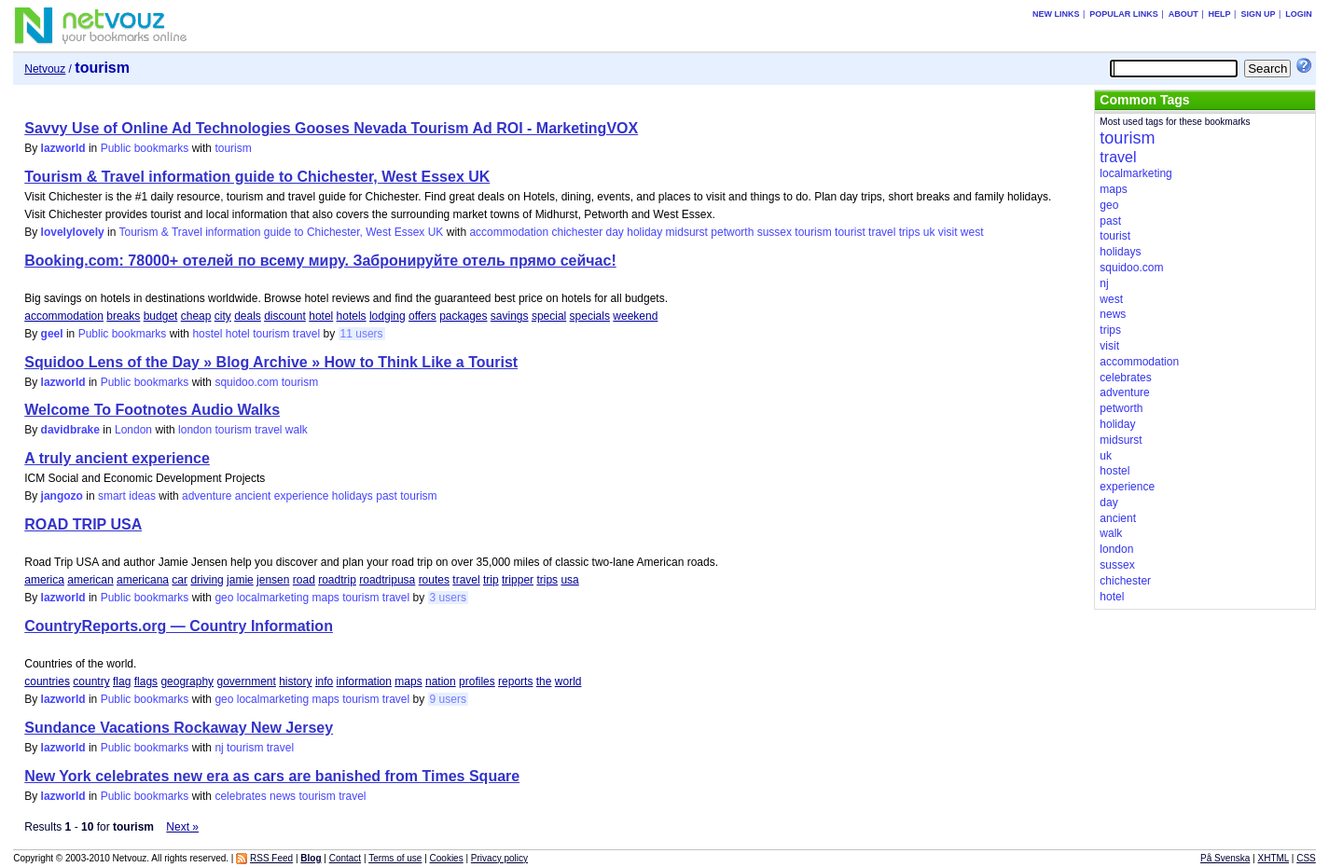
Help (1220, 14)
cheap (196, 316)
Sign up (1257, 14)
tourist (850, 232)
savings (510, 316)
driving (206, 579)
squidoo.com (246, 382)
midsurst (687, 232)
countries (47, 681)
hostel (207, 333)
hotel (321, 316)
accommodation (508, 232)
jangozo (62, 495)
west (972, 232)
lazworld (63, 148)
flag (122, 681)
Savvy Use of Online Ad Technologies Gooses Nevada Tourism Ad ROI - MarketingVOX (331, 128)
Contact (345, 858)
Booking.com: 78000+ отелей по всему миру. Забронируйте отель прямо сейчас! (320, 260)
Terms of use (395, 858)
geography (187, 681)
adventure (206, 495)
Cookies (447, 858)
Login (1298, 14)
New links (1056, 14)
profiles (477, 681)
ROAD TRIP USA (83, 524)
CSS (1306, 858)
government (245, 681)
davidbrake (70, 429)
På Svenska (1225, 858)
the (544, 681)
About (1183, 14)
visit (948, 232)
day (615, 232)
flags (146, 681)
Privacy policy (499, 858)
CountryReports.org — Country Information (178, 626)
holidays (352, 495)
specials (590, 316)
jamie (240, 579)
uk (929, 232)
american (90, 579)
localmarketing (273, 597)
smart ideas (127, 495)
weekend (635, 316)
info (324, 681)
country (91, 681)
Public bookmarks (145, 148)
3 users (448, 597)
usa (569, 579)
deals (247, 316)
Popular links (1123, 14)
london (195, 429)
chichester (576, 232)
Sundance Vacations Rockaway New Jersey (178, 728)
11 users (361, 333)
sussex (774, 232)
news (283, 796)
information (364, 681)
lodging (387, 316)
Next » (182, 826)
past (386, 495)
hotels (352, 316)
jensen (272, 579)
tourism (233, 148)
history (295, 681)
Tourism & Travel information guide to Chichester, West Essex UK (257, 177)
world (568, 681)
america (44, 579)
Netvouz (44, 69)
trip (491, 579)
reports (515, 681)
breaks (123, 316)
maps (325, 597)
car (179, 579)
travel (881, 232)
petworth (732, 232)
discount (285, 316)
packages (463, 316)
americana (143, 579)
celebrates (240, 796)
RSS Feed (271, 858)
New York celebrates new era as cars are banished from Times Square (271, 776)
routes (434, 579)
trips (910, 232)
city (223, 316)
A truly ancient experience (117, 458)
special (549, 316)
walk (296, 429)
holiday (644, 232)
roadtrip (337, 579)
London (133, 429)
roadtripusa (387, 579)
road (304, 579)
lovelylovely (72, 232)
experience (301, 495)
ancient (253, 495)
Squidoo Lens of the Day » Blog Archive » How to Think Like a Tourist (271, 362)
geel (52, 333)
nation (440, 681)
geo (224, 597)
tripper (517, 579)
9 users (448, 699)
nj (219, 747)
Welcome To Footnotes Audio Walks (152, 410)
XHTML (1274, 858)
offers (422, 316)
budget (161, 316)
